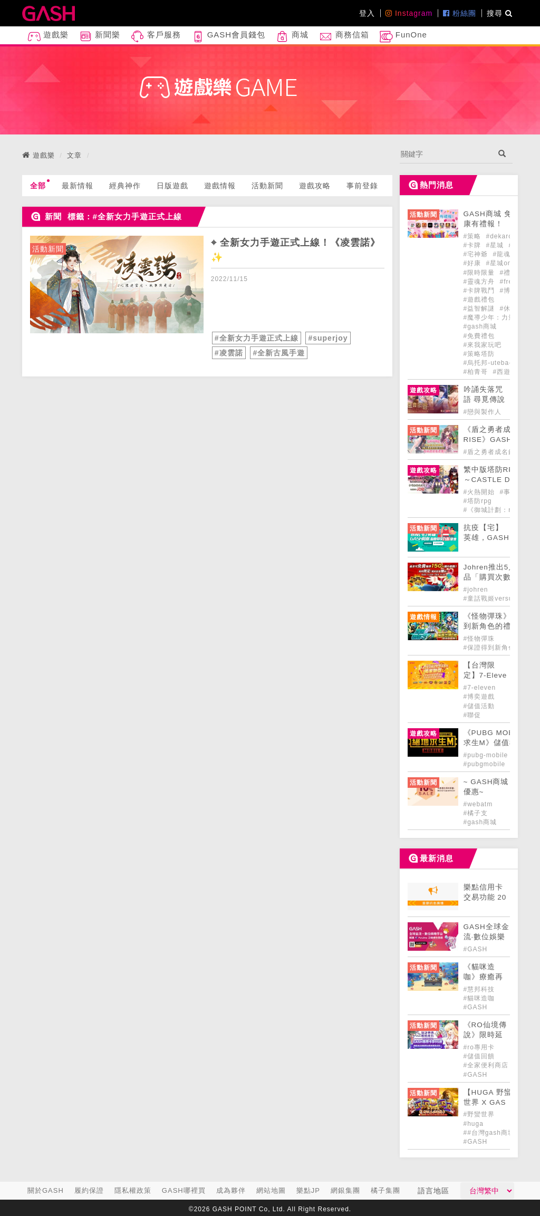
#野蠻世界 (479, 1114)
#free (508, 281)
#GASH (476, 949)
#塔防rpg (478, 501)
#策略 (474, 236)
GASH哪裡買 (184, 1190)
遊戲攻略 (315, 185)
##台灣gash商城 (489, 1132)
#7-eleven (480, 687)
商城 (292, 36)
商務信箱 (344, 36)
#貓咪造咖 (479, 998)
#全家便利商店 (486, 1065)
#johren (476, 589)
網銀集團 (345, 1190)
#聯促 (472, 715)
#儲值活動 (479, 706)
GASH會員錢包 (228, 36)
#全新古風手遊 (279, 353)
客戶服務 (155, 36)
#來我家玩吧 (483, 345)
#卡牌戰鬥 (480, 290)
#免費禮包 (479, 336)
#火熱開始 (480, 492)
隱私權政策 (132, 1190)
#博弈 (509, 290)
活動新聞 (267, 185)
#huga (474, 1123)
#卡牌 (474, 245)
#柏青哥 (477, 371)
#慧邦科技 (479, 989)
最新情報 (77, 185)
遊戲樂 (48, 36)
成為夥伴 (231, 1190)
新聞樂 (99, 36)
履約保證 (89, 1190)
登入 (367, 13)
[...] (446, 154)
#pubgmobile (486, 764)
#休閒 (509, 308)
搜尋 (500, 13)
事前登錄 (362, 185)
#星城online (505, 263)
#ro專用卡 (479, 1047)
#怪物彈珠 (479, 638)
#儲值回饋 (479, 1056)
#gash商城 (480, 326)
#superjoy (328, 338)
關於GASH (45, 1190)
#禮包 (509, 272)
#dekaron (501, 236)
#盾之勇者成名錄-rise (497, 452)
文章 (74, 155)
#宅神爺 (477, 254)
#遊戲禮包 (479, 299)
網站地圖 (271, 1190)
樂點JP (308, 1190)
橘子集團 (385, 1190)
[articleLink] (117, 284)
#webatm (478, 804)
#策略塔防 (479, 354)
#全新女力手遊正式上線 (256, 338)
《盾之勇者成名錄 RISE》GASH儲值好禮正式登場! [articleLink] (496, 439)
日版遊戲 (172, 185)
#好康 (474, 263)
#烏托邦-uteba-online (498, 362)
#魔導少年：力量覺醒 (496, 317)
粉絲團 (459, 13)
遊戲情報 (220, 185)
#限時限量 (480, 272)
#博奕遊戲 (479, 696)
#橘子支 (476, 813)
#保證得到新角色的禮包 (500, 647)
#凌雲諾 (229, 353)
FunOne (403, 36)
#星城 (496, 245)
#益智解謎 (480, 308)
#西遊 (502, 371)
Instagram (408, 13)
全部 (40, 184)
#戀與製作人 (483, 412)
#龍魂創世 (509, 254)
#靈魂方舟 (480, 281)
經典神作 (125, 185)
